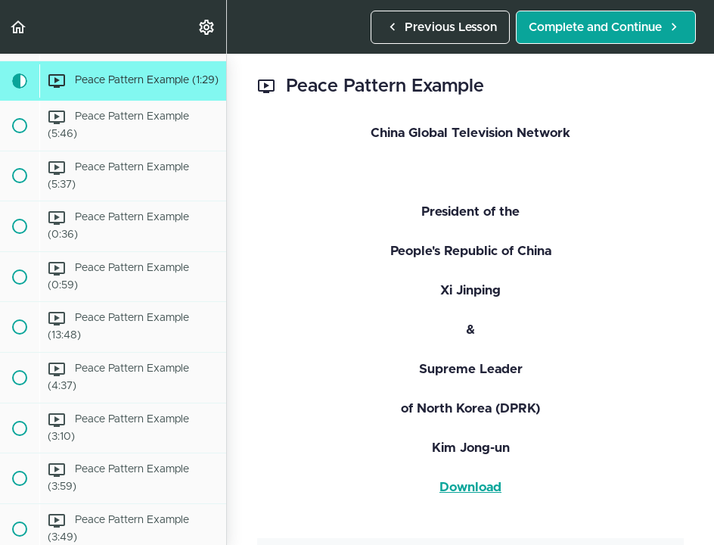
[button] (19, 27)
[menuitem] (207, 27)
